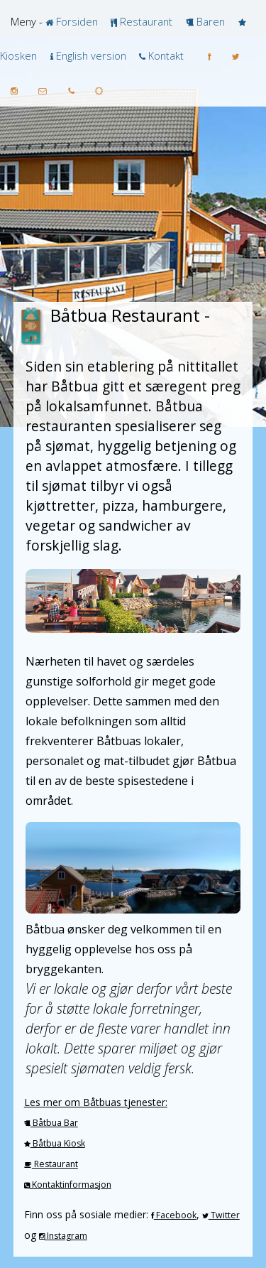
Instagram (66, 1236)
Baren (209, 21)
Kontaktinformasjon (70, 1184)
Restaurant (144, 21)
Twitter (224, 1215)
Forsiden (75, 21)
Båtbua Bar (54, 1123)
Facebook (175, 1215)
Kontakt (164, 55)
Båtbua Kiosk (58, 1143)
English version (89, 55)
